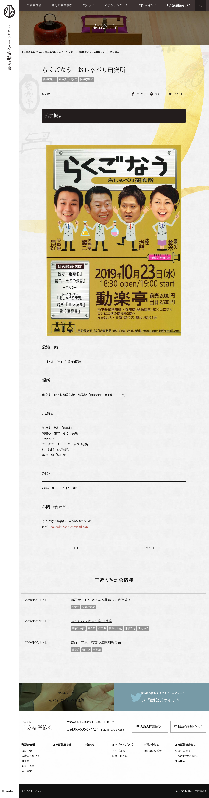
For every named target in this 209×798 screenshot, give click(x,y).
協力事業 (26, 771)
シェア (140, 94)
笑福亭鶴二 (49, 79)
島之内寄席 (28, 766)
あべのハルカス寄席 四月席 (91, 621)
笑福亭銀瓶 (115, 628)
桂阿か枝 (143, 628)
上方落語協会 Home (31, 52)
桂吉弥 (75, 649)
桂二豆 (86, 649)
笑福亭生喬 (78, 628)
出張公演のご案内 (153, 751)
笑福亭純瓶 (88, 607)
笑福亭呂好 (86, 79)
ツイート (178, 94)
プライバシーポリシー (32, 791)
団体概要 (180, 761)
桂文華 (75, 607)
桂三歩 (102, 628)
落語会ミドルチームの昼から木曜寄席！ (101, 600)
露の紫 (63, 79)
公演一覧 (26, 751)
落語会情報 (33, 5)
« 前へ (78, 548)
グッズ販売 (118, 751)
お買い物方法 (120, 756)
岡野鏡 (97, 649)
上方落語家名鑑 (62, 744)
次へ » (150, 548)
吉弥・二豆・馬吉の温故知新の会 (96, 642)
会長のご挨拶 (183, 751)
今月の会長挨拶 (62, 5)
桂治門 (73, 79)
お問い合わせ (147, 5)
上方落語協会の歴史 (186, 756)
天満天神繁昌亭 (148, 726)
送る (157, 94)
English (10, 791)
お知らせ (88, 5)
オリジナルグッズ (116, 5)
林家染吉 (130, 628)
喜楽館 (25, 761)
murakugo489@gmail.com (70, 526)
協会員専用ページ (188, 726)
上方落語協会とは (178, 5)
